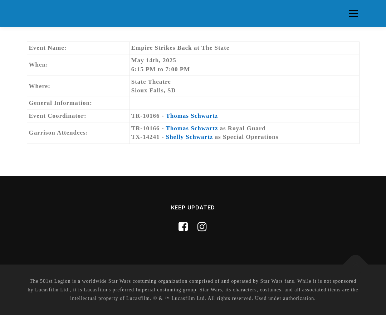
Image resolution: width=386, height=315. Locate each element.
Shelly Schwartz (189, 137)
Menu (353, 13)
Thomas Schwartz (192, 115)
